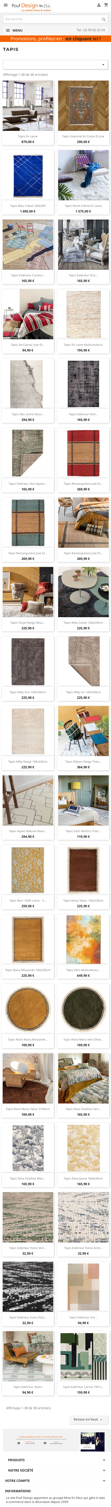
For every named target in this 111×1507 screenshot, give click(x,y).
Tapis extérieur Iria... (83, 1317)
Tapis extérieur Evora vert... (27, 1248)
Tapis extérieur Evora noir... (27, 1317)
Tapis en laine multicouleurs (83, 345)
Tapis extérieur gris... (83, 275)
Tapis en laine (27, 136)
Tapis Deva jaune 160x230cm (83, 1178)
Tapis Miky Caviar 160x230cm (83, 622)
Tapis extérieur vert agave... (28, 484)
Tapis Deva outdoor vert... (83, 1109)
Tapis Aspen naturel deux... (28, 831)
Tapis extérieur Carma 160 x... (83, 1387)
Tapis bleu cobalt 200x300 (28, 206)
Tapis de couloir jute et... (28, 345)
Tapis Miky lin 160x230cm (83, 692)
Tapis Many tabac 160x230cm (83, 900)
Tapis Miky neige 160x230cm (27, 761)
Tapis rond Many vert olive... (83, 1039)
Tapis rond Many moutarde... (28, 1039)
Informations (18, 1491)
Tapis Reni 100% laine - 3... (27, 900)
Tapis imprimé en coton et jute (83, 136)
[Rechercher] (55, 19)
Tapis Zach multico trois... (83, 831)
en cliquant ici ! (83, 38)
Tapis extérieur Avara (27, 1387)
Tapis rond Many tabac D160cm (28, 1109)
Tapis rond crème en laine (83, 206)
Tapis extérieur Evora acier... (83, 1248)
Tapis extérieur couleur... (28, 275)
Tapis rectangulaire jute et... (83, 484)
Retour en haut (89, 1419)
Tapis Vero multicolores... (83, 970)
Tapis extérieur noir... (83, 414)
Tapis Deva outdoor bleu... (28, 1178)
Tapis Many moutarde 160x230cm (28, 970)
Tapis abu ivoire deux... (28, 414)
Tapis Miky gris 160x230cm (28, 692)
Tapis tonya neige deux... (27, 622)
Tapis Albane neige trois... (83, 761)
